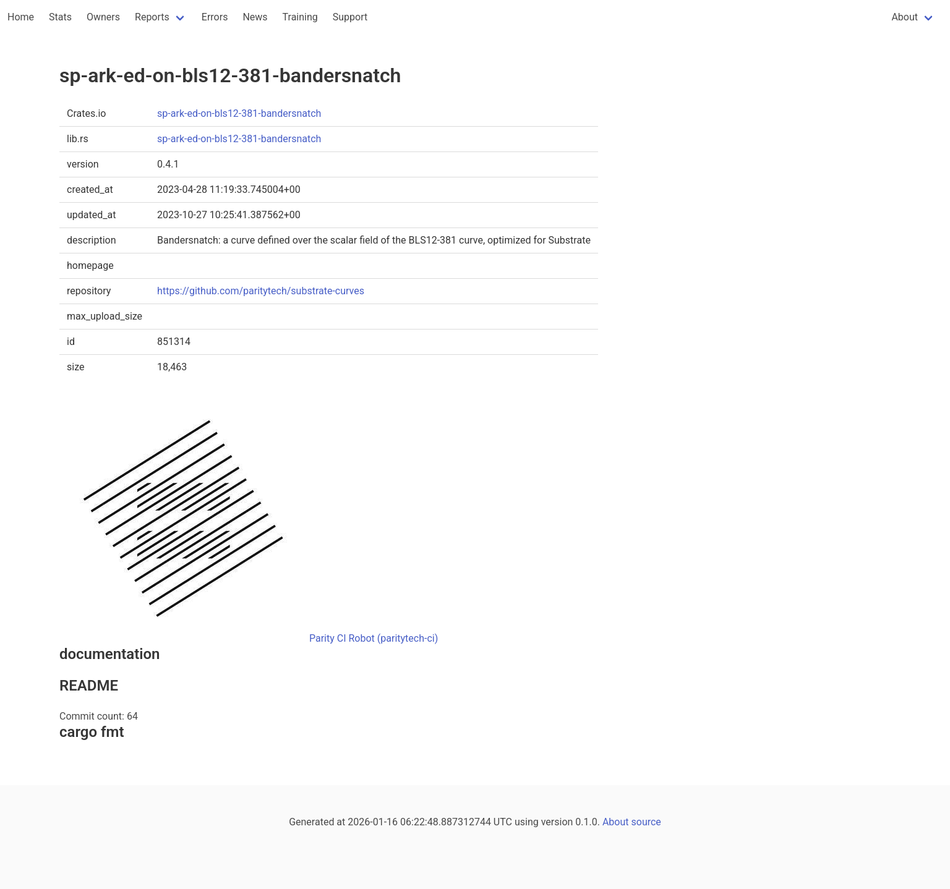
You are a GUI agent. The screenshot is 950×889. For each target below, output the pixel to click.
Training (300, 17)
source (646, 822)
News (254, 17)
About (904, 17)
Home (20, 17)
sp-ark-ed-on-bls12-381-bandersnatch (239, 113)
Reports (152, 17)
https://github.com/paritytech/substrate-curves (260, 291)
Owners (103, 17)
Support (350, 17)
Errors (215, 17)
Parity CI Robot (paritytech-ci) (373, 638)
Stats (60, 17)
